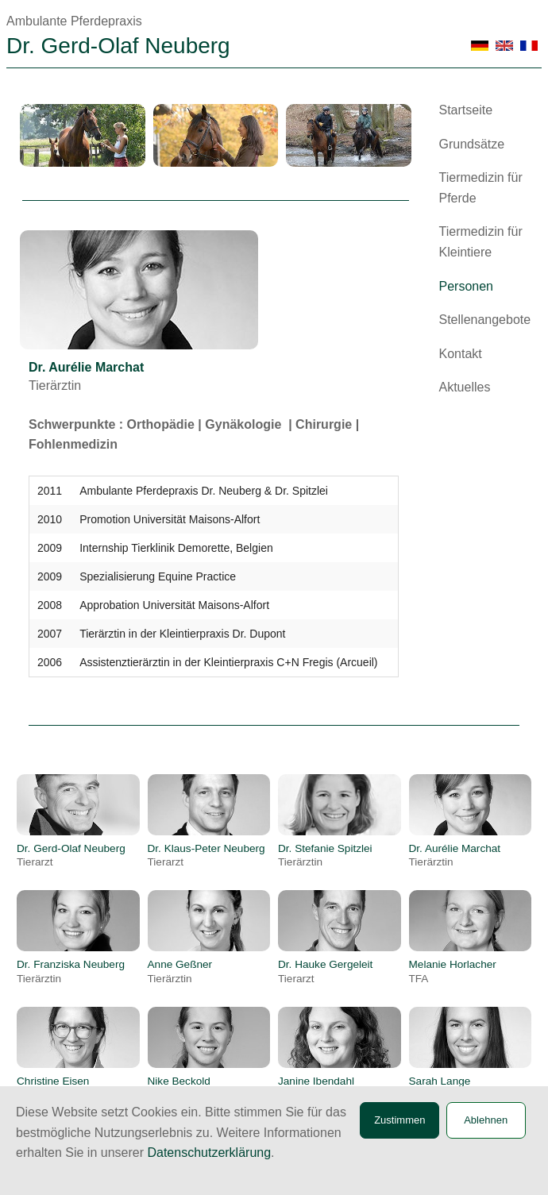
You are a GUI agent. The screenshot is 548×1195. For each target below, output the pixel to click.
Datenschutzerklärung (209, 1152)
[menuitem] (486, 116)
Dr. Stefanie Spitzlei (325, 855)
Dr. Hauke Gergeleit (325, 971)
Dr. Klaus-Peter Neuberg (206, 855)
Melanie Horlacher (452, 971)
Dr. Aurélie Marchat (455, 855)
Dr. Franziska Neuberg (71, 971)
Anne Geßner (180, 971)
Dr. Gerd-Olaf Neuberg (71, 855)
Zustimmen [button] (399, 1120)
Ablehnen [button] (485, 1120)
